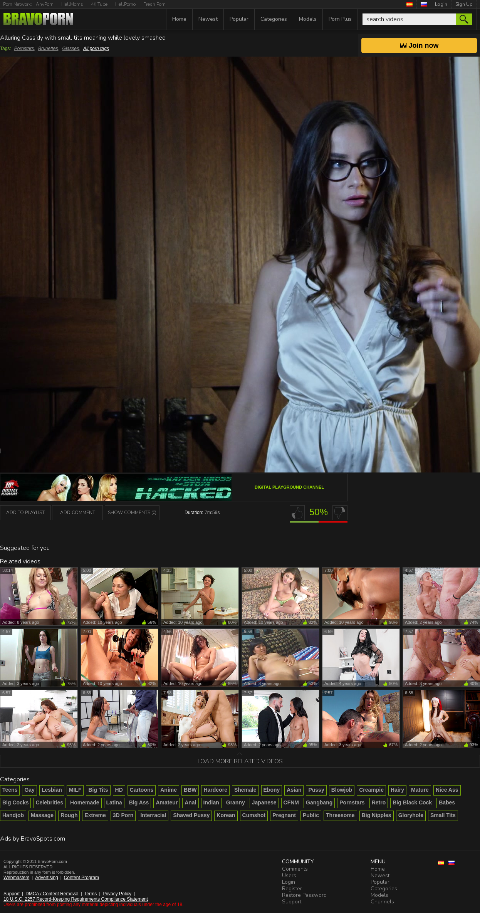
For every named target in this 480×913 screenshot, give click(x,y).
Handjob (13, 815)
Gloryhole (410, 815)
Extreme (95, 815)
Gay (29, 790)
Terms (90, 893)
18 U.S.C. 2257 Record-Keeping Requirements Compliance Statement (75, 899)
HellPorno (125, 4)
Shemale (245, 790)
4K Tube (99, 4)
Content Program (81, 877)
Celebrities (49, 802)
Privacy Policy (116, 893)
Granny (235, 802)
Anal (190, 802)
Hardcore (215, 790)
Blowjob (341, 790)
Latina (114, 802)
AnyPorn (45, 4)
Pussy (316, 790)
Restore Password (304, 895)
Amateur (167, 802)
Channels (382, 901)
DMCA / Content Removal (51, 893)
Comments (295, 869)
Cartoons (141, 790)
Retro (379, 802)
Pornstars (24, 48)
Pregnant (284, 815)
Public (311, 815)
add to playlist (25, 512)
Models (308, 19)
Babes (447, 802)
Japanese (264, 802)
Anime (168, 790)
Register (292, 888)
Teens (9, 790)
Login (441, 4)
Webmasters (16, 877)
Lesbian (52, 790)
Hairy (397, 790)
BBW (190, 790)
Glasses (70, 48)
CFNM (291, 802)
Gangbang (319, 802)
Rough (68, 815)
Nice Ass (447, 790)
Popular (239, 19)
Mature (420, 790)
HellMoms (72, 4)
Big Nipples (376, 815)
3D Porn (123, 815)
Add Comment (77, 512)
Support (11, 893)
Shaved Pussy (191, 815)
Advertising (46, 877)
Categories (273, 19)
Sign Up (464, 4)
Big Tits (98, 790)
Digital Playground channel (289, 487)
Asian (294, 790)
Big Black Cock (412, 802)
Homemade (84, 802)
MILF (75, 790)
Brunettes (48, 48)
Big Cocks (15, 802)
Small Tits (443, 815)
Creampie (371, 790)
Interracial (153, 815)
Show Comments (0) (132, 512)
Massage (42, 815)
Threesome (340, 815)
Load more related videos (240, 761)
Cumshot (254, 815)
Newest (208, 19)
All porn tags (96, 48)
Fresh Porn (154, 4)
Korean (226, 815)
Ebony (271, 790)
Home (179, 19)
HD (119, 790)
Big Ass (139, 802)
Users (289, 875)
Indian (211, 802)
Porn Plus (340, 19)
